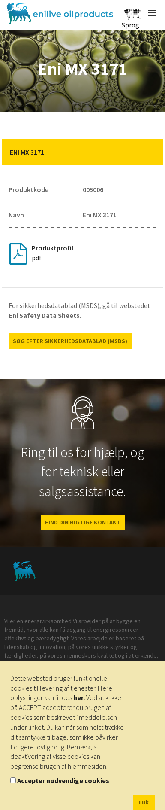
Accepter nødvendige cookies (63, 780)
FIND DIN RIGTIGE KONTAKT (82, 522)
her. (79, 697)
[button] (150, 152)
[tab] (82, 152)
